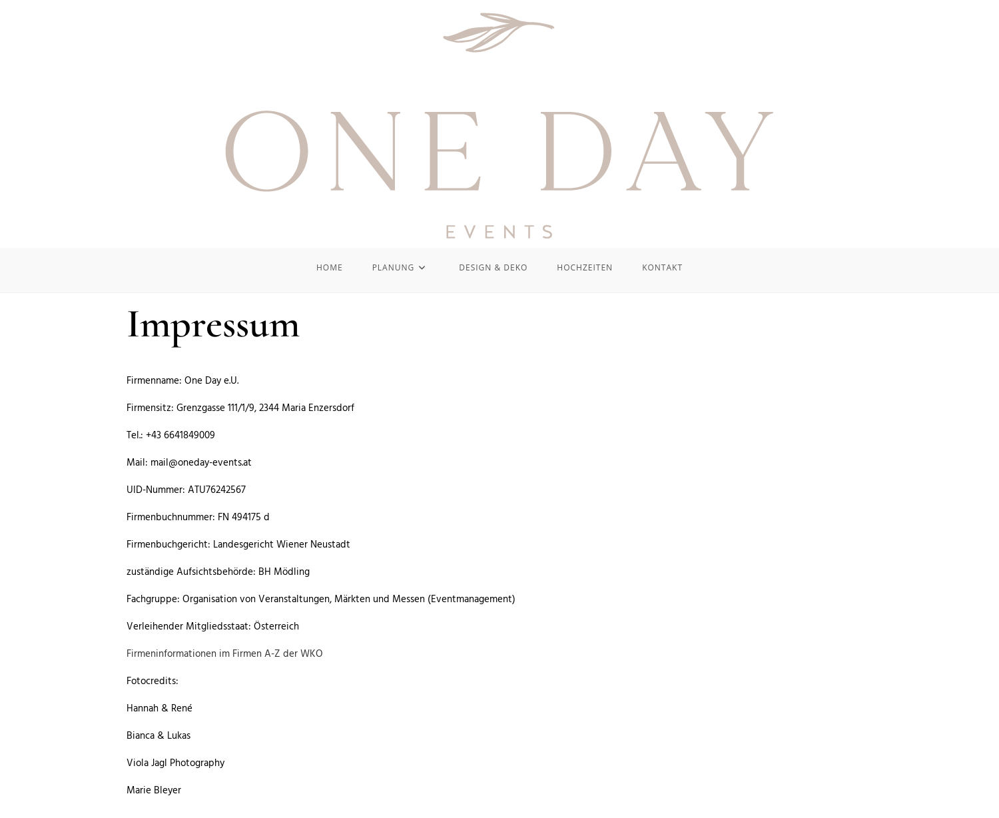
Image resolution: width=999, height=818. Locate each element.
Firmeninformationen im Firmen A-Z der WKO (225, 654)
